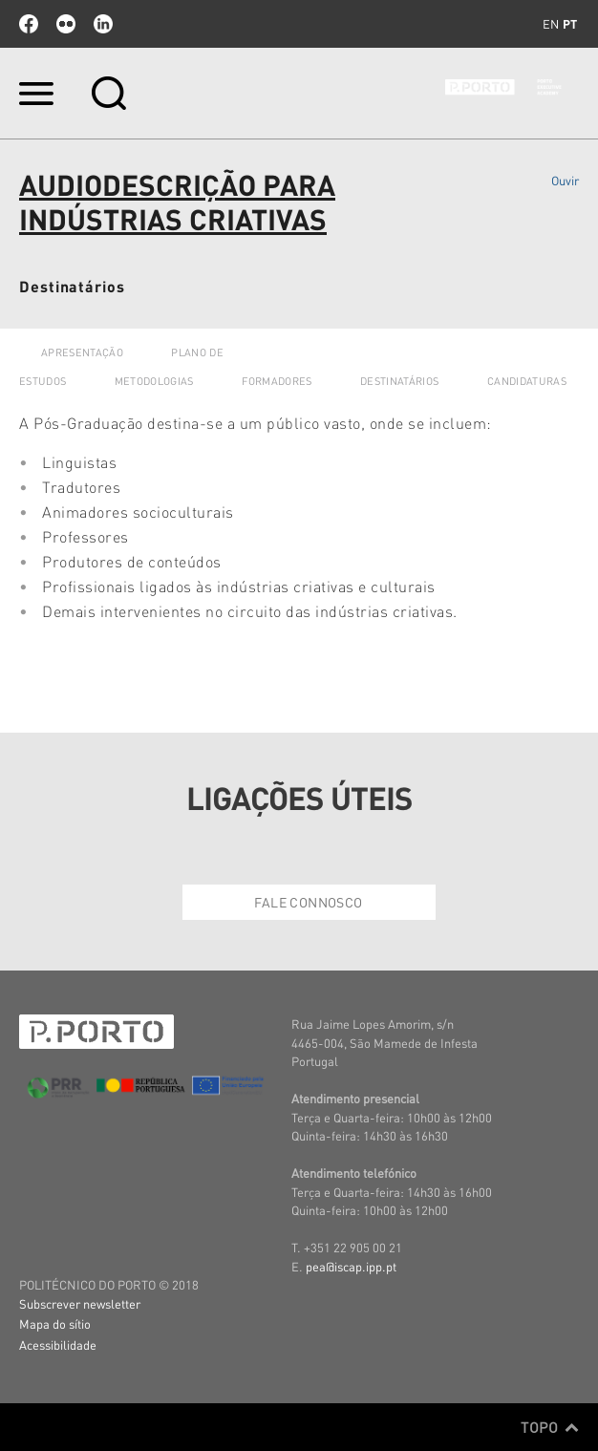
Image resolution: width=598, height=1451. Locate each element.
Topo (550, 1427)
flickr (65, 23)
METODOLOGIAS (154, 381)
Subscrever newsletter (79, 1303)
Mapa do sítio (55, 1323)
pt (570, 24)
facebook (28, 23)
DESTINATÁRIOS (399, 381)
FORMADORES (276, 381)
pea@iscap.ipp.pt (351, 1266)
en (551, 24)
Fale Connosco (308, 901)
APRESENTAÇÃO (82, 352)
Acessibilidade (57, 1344)
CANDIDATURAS (526, 381)
